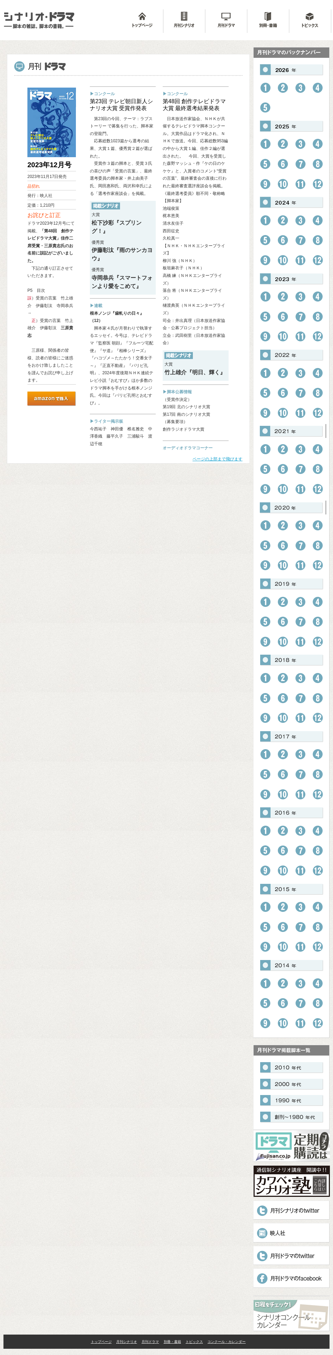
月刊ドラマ (150, 1342)
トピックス (194, 1342)
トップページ (101, 1342)
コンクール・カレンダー (226, 1342)
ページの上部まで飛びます (217, 459)
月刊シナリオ (126, 1342)
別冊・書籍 (172, 1342)
